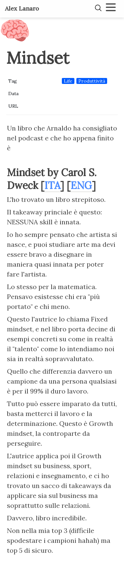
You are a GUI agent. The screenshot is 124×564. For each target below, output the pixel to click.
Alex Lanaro (22, 8)
